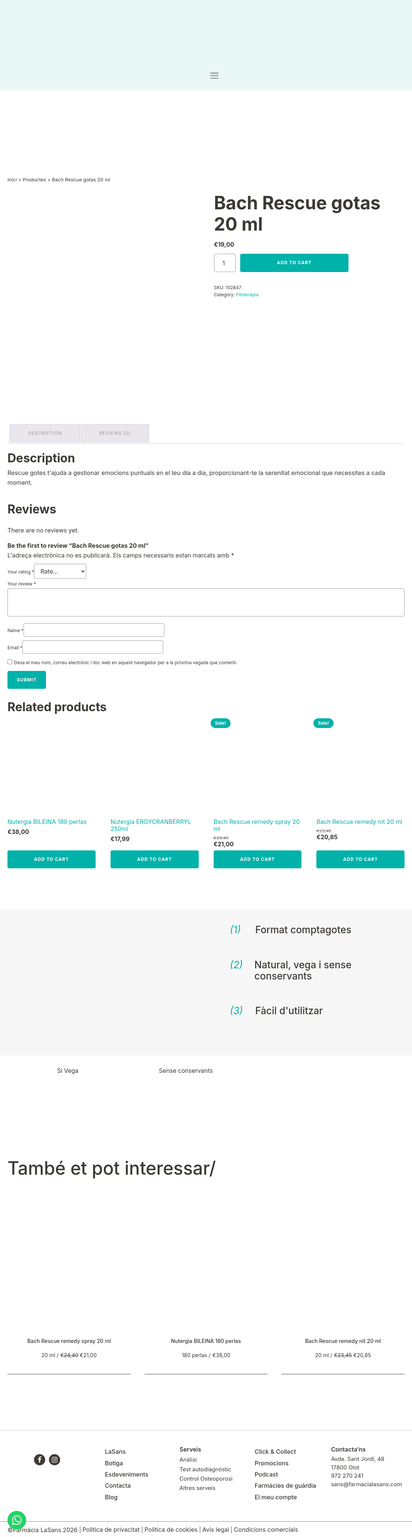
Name (15, 628)
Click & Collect (275, 1449)
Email (14, 645)
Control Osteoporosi (205, 1476)
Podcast (266, 1472)
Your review (21, 581)
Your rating (20, 569)
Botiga (114, 1461)
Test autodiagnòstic (205, 1467)
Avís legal (215, 1527)
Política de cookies (171, 1527)
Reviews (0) (119, 432)
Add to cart (294, 263)
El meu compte (276, 1495)
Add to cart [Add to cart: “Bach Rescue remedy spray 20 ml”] (257, 857)
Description (46, 432)
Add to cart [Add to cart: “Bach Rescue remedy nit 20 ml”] (360, 857)
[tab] (46, 432)
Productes (34, 180)
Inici (12, 180)
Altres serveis (197, 1485)
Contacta (118, 1483)
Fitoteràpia (247, 295)
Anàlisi (187, 1457)
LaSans (115, 1449)
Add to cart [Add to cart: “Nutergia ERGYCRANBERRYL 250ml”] (154, 857)
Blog (111, 1495)
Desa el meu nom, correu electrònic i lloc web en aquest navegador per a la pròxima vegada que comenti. (126, 660)
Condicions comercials (266, 1527)
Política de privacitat (111, 1527)
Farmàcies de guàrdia (285, 1483)
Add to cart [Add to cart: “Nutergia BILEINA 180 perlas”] (51, 857)
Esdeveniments (126, 1472)
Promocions (272, 1461)
